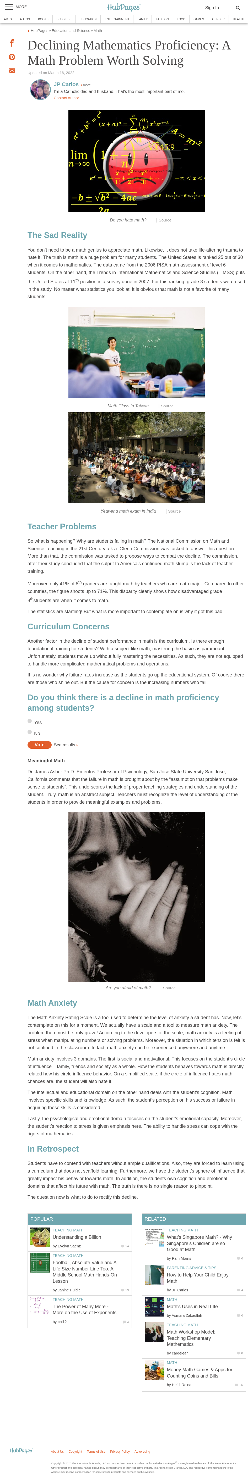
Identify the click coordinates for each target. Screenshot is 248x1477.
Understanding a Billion (77, 1237)
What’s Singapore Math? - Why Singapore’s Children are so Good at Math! (199, 1243)
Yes (38, 722)
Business (64, 19)
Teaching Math (182, 1230)
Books (43, 19)
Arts (8, 19)
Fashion (162, 19)
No (37, 733)
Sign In (212, 7)
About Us (57, 1451)
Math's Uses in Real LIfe (192, 1306)
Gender (218, 19)
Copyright (75, 1451)
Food (181, 19)
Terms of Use (96, 1451)
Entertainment (117, 19)
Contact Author (66, 98)
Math (172, 1299)
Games (198, 19)
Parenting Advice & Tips (192, 1268)
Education (87, 19)
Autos (25, 19)
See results (64, 744)
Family (142, 19)
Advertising (142, 1451)
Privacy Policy (120, 1451)
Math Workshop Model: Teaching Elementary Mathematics (191, 1338)
